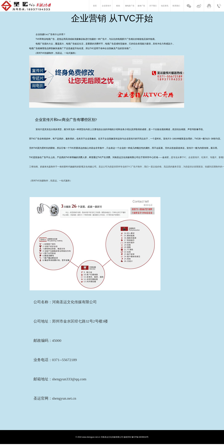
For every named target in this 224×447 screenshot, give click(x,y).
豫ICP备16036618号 (139, 440)
